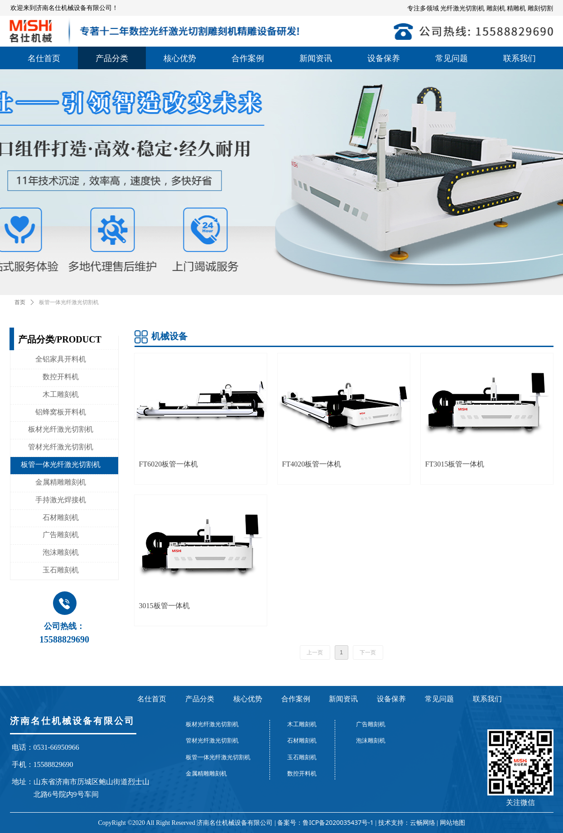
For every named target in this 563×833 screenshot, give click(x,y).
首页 (19, 302)
